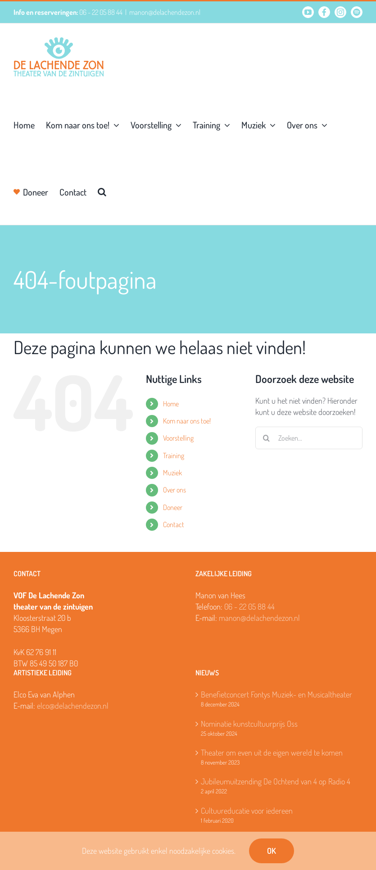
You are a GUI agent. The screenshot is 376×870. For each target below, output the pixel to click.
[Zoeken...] (308, 438)
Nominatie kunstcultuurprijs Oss (249, 724)
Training (173, 455)
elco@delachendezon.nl (73, 706)
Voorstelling (178, 437)
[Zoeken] (266, 438)
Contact (173, 524)
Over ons (174, 489)
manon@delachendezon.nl (164, 12)
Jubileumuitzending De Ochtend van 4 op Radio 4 (275, 781)
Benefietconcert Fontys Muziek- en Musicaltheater (276, 694)
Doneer (172, 507)
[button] (102, 191)
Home (171, 403)
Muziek (172, 472)
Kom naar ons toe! (187, 420)
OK (271, 851)
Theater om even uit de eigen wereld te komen (272, 752)
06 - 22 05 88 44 (249, 606)
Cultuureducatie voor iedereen (247, 810)
